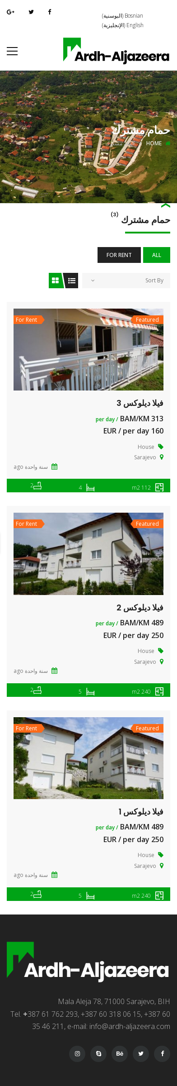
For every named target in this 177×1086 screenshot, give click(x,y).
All (156, 255)
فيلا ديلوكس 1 (141, 811)
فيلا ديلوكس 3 (139, 403)
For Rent (119, 255)
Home (154, 143)
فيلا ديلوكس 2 (139, 607)
